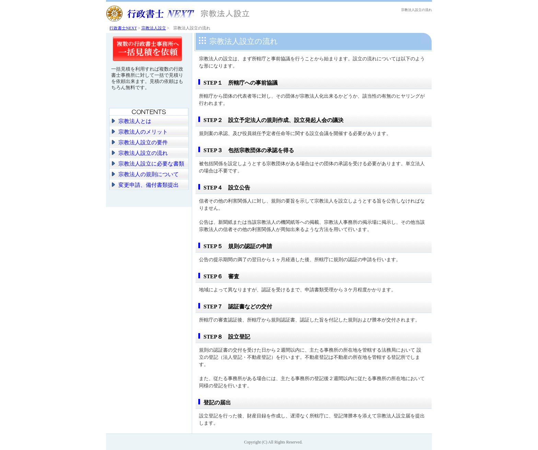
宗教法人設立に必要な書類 (151, 164)
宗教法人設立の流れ (143, 153)
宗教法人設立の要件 (143, 142)
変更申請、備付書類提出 (148, 185)
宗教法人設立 (153, 28)
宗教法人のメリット (143, 132)
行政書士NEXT (123, 28)
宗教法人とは (134, 121)
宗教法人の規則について (148, 174)
